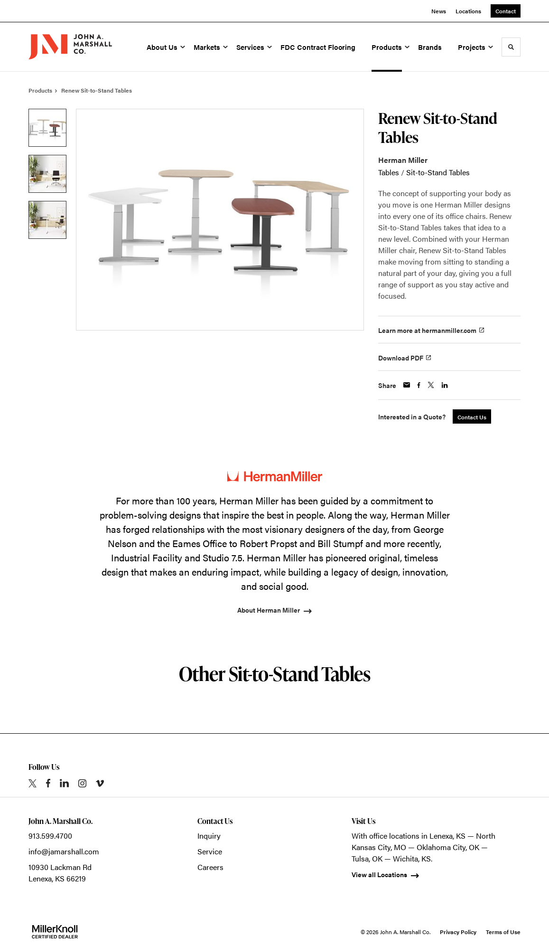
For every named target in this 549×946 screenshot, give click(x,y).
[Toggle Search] (511, 47)
